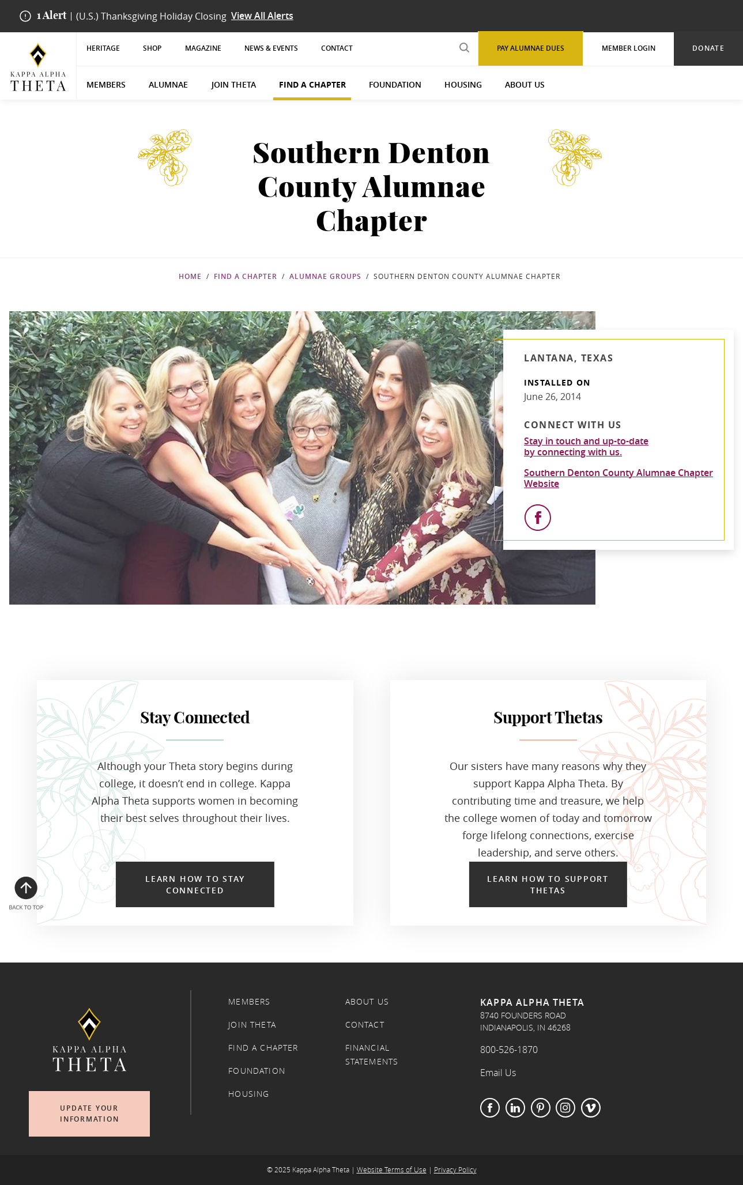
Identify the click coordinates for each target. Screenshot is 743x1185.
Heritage (103, 48)
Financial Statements (372, 1055)
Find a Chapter (312, 84)
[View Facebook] (538, 517)
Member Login (628, 48)
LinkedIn (515, 1108)
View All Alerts (262, 16)
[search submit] (464, 47)
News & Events (271, 48)
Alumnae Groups (325, 276)
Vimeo (591, 1108)
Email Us (498, 1072)
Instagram (565, 1108)
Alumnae (168, 84)
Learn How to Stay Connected (194, 884)
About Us (525, 84)
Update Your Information (89, 1113)
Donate (708, 48)
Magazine (203, 48)
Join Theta (234, 84)
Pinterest (540, 1108)
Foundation (395, 84)
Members (106, 84)
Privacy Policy (455, 1170)
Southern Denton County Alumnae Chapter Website (618, 478)
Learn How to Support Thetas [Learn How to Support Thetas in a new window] (548, 884)
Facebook (490, 1108)
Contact (337, 48)
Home (190, 276)
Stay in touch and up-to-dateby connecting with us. (586, 447)
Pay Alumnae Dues (530, 48)
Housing (463, 84)
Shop (152, 48)
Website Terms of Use (392, 1170)
